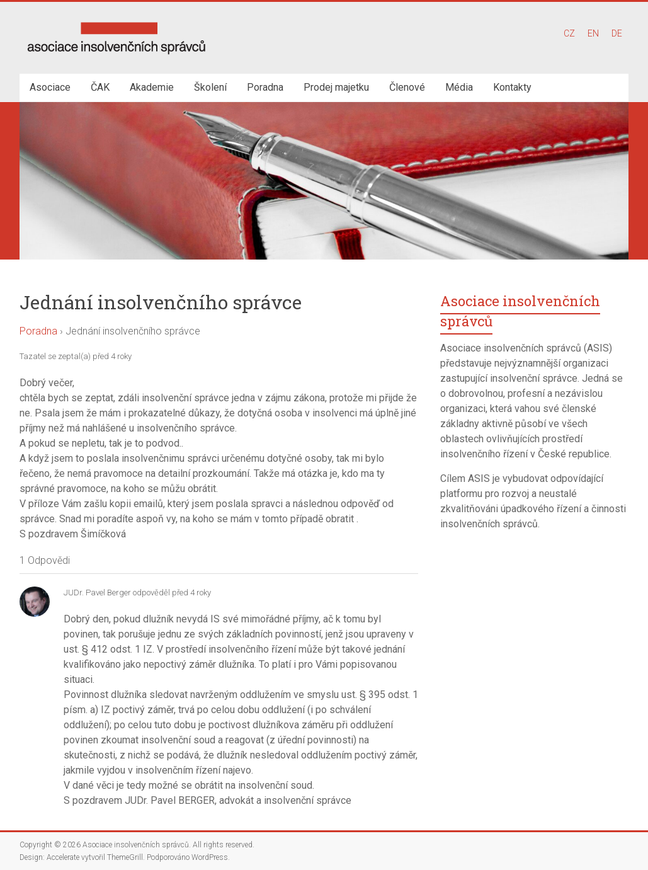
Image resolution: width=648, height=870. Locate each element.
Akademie (152, 87)
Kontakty (512, 87)
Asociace (50, 87)
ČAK (100, 87)
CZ (569, 33)
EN (593, 33)
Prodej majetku (336, 87)
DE (616, 33)
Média (459, 87)
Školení (210, 87)
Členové (407, 87)
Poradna (265, 87)
